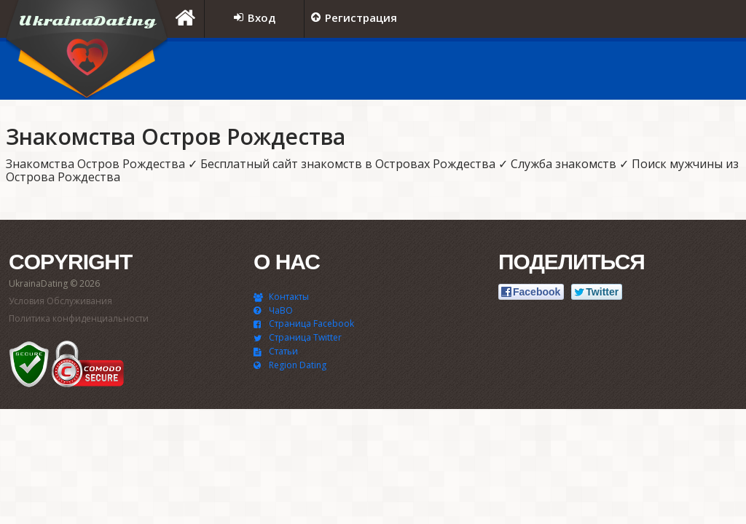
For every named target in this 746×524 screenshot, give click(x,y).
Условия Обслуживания (60, 301)
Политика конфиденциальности (79, 318)
